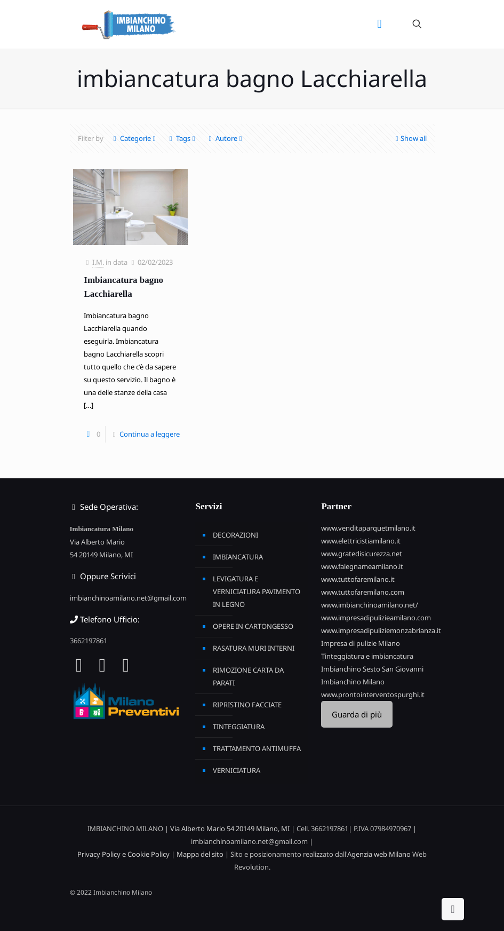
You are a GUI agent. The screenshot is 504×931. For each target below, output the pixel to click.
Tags (182, 138)
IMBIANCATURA (238, 557)
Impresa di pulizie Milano (360, 643)
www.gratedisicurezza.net (361, 553)
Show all (410, 138)
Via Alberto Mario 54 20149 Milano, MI (230, 828)
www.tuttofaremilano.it (358, 579)
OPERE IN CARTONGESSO (253, 626)
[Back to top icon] (453, 909)
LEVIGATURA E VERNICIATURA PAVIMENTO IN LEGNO (256, 591)
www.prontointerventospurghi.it (373, 694)
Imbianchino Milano (353, 682)
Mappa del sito (200, 854)
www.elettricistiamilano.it (361, 541)
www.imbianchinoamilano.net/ (369, 605)
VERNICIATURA (236, 770)
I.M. (98, 262)
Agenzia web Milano (379, 854)
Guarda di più (357, 714)
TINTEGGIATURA (239, 726)
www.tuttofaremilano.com (362, 592)
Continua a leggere (149, 434)
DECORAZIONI (235, 535)
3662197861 (88, 640)
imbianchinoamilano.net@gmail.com (128, 598)
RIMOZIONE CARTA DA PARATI (248, 676)
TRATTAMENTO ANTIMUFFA (257, 748)
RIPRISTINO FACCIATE (247, 704)
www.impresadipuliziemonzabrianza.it (381, 630)
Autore (225, 138)
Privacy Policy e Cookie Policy (123, 854)
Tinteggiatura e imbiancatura (367, 656)
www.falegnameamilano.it (362, 566)
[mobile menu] (380, 24)
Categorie (134, 138)
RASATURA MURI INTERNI (253, 648)
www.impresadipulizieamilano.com (376, 617)
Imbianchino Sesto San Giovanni (372, 669)
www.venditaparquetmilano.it (368, 528)
